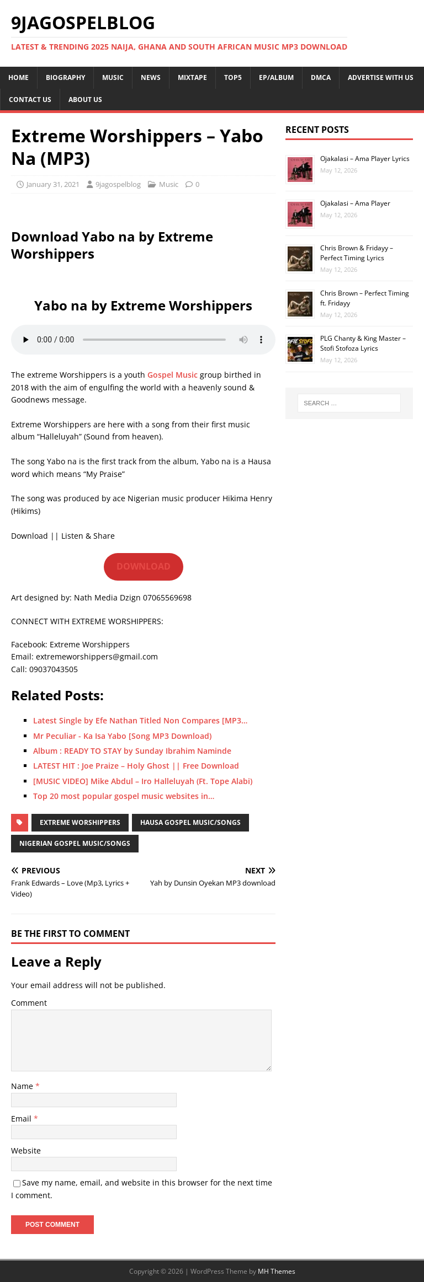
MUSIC (113, 77)
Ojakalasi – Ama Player (355, 203)
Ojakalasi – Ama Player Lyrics (365, 158)
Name (23, 1086)
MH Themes (276, 1271)
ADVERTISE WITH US (381, 77)
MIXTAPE (192, 77)
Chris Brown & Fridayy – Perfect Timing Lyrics (356, 252)
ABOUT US (85, 99)
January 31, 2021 (53, 184)
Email (22, 1118)
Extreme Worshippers (80, 822)
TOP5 (233, 77)
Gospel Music (172, 374)
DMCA (321, 77)
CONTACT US (30, 99)
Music (168, 184)
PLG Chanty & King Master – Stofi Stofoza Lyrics (363, 343)
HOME (18, 77)
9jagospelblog (118, 184)
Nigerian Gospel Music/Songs (74, 843)
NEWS (151, 77)
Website (26, 1150)
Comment (29, 1002)
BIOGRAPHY (65, 77)
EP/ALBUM (276, 77)
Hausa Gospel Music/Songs (190, 822)
